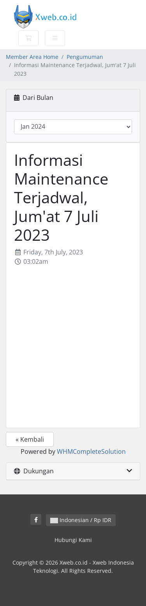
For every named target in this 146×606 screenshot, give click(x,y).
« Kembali (30, 439)
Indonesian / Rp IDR (80, 520)
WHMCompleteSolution (91, 451)
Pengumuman (85, 56)
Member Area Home (32, 56)
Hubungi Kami (73, 540)
